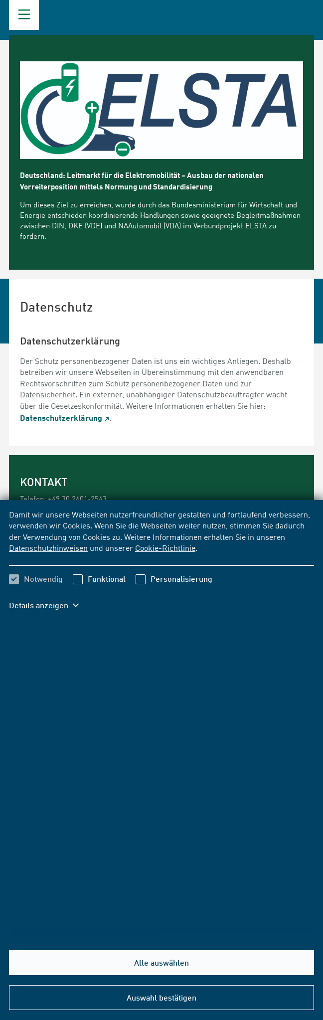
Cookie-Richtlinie (165, 549)
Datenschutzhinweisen (48, 549)
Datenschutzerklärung (61, 417)
